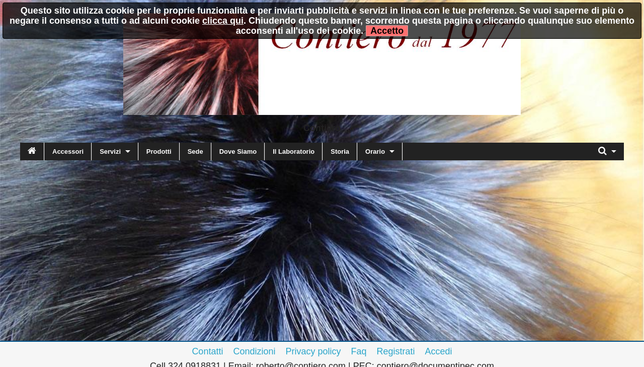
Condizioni (254, 351)
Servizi (110, 151)
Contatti (207, 351)
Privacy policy (313, 351)
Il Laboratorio (293, 151)
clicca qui (223, 21)
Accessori (68, 151)
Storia (340, 151)
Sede (195, 151)
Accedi (438, 351)
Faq (359, 351)
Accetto (387, 31)
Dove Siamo (238, 151)
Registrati (396, 351)
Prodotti (159, 151)
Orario (375, 151)
